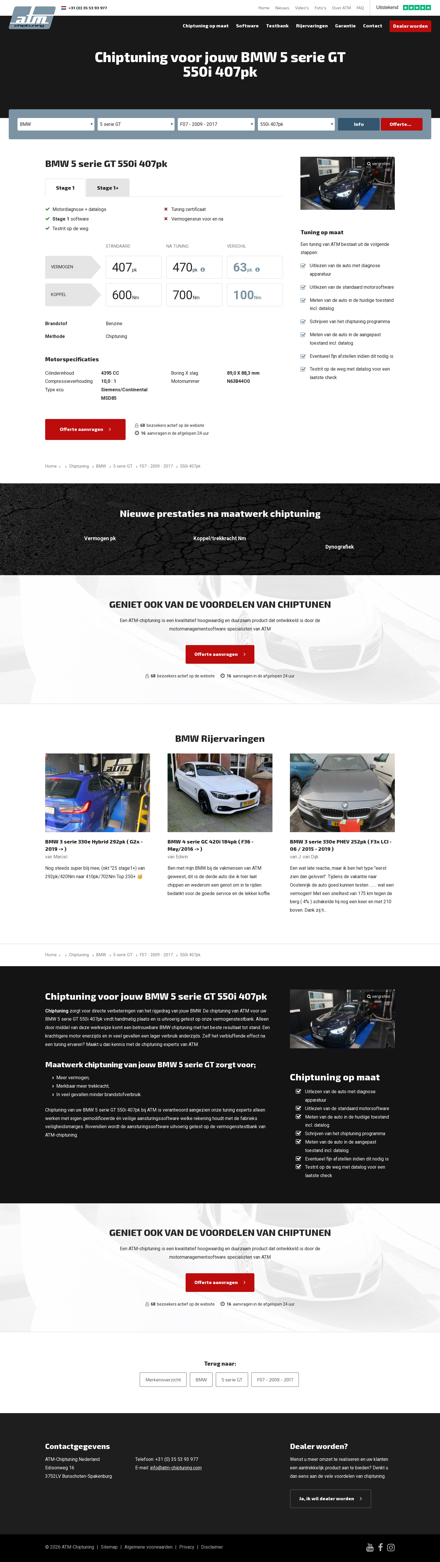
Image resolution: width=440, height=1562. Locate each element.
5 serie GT (231, 1379)
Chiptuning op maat (206, 25)
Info (359, 124)
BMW (201, 1379)
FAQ (360, 7)
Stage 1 (65, 187)
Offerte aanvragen (81, 429)
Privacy (186, 1547)
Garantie (345, 25)
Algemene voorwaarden (148, 1547)
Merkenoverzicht (163, 1379)
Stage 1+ (108, 187)
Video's (302, 7)
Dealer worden (410, 26)
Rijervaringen (312, 25)
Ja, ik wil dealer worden (326, 1498)
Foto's (320, 7)
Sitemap (109, 1547)
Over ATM (341, 7)
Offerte (398, 124)
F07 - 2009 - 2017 (275, 1379)
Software (247, 25)
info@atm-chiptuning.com (176, 1468)
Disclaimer (212, 1547)
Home (264, 7)
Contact (372, 25)
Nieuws (282, 7)
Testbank (277, 25)
